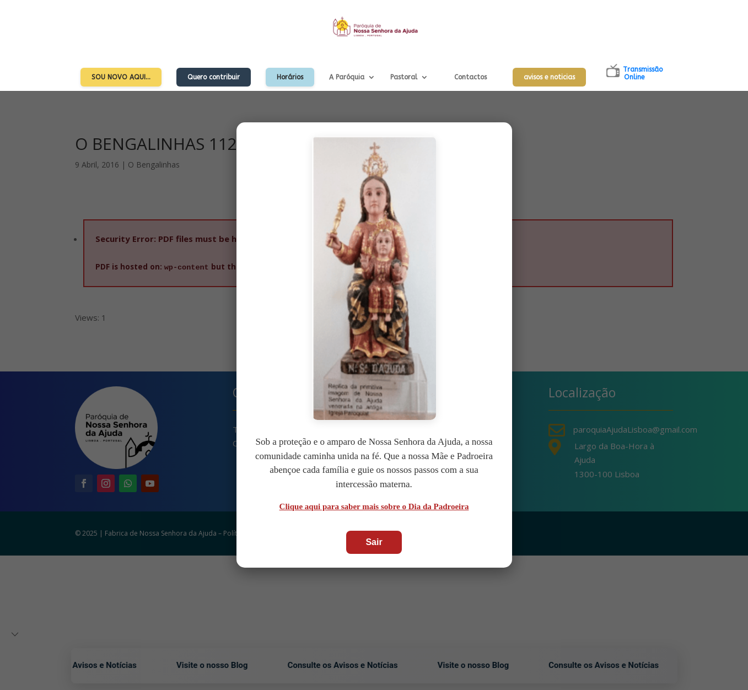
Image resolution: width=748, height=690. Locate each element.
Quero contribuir (213, 77)
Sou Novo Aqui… (121, 77)
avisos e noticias (549, 77)
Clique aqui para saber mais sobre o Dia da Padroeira (374, 506)
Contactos (470, 77)
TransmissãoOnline (643, 73)
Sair (373, 542)
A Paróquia (346, 77)
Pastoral (403, 77)
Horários (290, 77)
